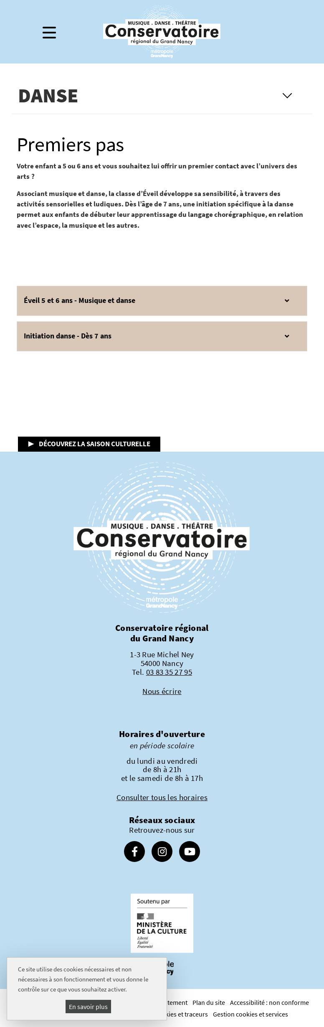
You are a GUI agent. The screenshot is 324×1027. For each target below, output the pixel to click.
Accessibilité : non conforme (269, 1002)
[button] (162, 300)
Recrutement (169, 1002)
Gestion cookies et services (250, 1014)
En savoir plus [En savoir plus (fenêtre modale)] (88, 1006)
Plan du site (208, 1002)
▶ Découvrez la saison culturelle (89, 443)
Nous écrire (161, 691)
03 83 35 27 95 (169, 672)
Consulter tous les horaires (162, 797)
